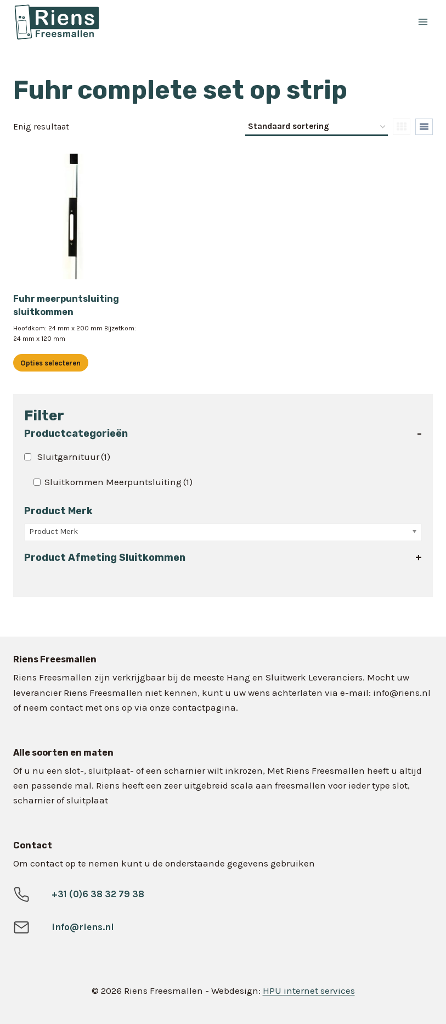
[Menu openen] (423, 21)
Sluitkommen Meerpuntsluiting (118, 481)
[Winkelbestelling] (316, 127)
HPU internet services (309, 990)
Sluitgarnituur (73, 456)
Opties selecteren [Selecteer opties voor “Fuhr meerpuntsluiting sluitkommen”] (50, 363)
